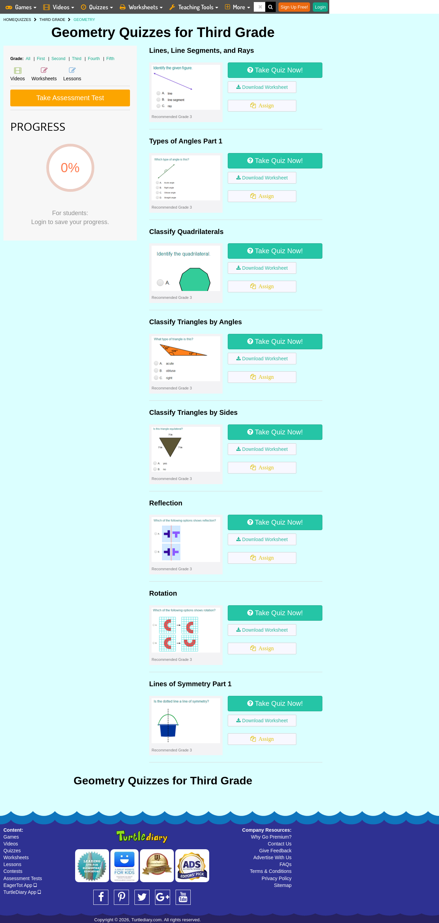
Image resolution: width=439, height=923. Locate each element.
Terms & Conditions (271, 871)
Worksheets (16, 857)
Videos (10, 843)
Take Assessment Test (70, 98)
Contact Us (280, 843)
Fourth (94, 58)
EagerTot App (20, 885)
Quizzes (12, 850)
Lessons (12, 864)
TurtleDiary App (22, 892)
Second (59, 58)
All (28, 58)
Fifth (110, 58)
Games (11, 837)
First (41, 58)
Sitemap (283, 885)
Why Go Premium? (271, 837)
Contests (12, 871)
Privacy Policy (277, 878)
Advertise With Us (272, 857)
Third (77, 58)
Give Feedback (275, 850)
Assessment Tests (22, 878)
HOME (9, 19)
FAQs (286, 864)
